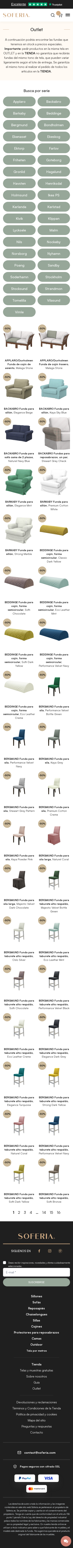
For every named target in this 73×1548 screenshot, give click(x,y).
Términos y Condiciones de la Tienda (36, 1408)
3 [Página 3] (25, 1212)
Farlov (54, 148)
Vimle (19, 312)
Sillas (36, 1320)
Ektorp (19, 148)
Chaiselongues (36, 1314)
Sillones (36, 1296)
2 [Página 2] (19, 1212)
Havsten (19, 183)
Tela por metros (36, 1350)
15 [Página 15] (51, 1212)
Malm (53, 230)
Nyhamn (53, 253)
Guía (37, 1382)
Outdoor (36, 1344)
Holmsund (19, 195)
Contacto (36, 1432)
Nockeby (54, 242)
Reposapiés (36, 1308)
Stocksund (19, 289)
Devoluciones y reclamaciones (36, 1402)
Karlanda (19, 207)
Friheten (19, 160)
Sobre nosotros (36, 1376)
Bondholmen (54, 125)
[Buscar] (52, 15)
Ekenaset (19, 136)
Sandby (53, 265)
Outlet (36, 1388)
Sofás (36, 1302)
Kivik (19, 218)
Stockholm (53, 277)
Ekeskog (53, 136)
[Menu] (67, 15)
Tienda (36, 1364)
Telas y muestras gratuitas (36, 1370)
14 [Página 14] (44, 1212)
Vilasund (53, 300)
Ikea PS (53, 195)
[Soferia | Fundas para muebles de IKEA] (16, 15)
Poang (19, 265)
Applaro (19, 101)
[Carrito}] (60, 15)
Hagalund (53, 172)
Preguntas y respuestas (36, 1426)
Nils (19, 242)
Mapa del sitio (37, 1420)
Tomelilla (19, 300)
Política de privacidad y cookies (36, 1414)
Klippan (53, 218)
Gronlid (19, 172)
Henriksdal (53, 183)
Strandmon (53, 289)
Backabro (53, 101)
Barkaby (19, 113)
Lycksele (19, 230)
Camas (36, 1338)
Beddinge (53, 113)
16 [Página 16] (58, 1212)
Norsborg (19, 253)
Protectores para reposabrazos (36, 1332)
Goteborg (53, 160)
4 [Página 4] (31, 1212)
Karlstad (53, 207)
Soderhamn (19, 277)
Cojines (36, 1326)
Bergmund (19, 125)
